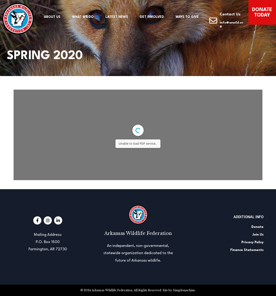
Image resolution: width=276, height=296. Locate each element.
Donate (257, 227)
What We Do (83, 17)
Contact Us (230, 14)
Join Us (258, 234)
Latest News (116, 17)
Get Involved (152, 17)
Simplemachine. (184, 290)
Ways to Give (187, 17)
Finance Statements (247, 250)
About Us (52, 17)
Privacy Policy (252, 242)
